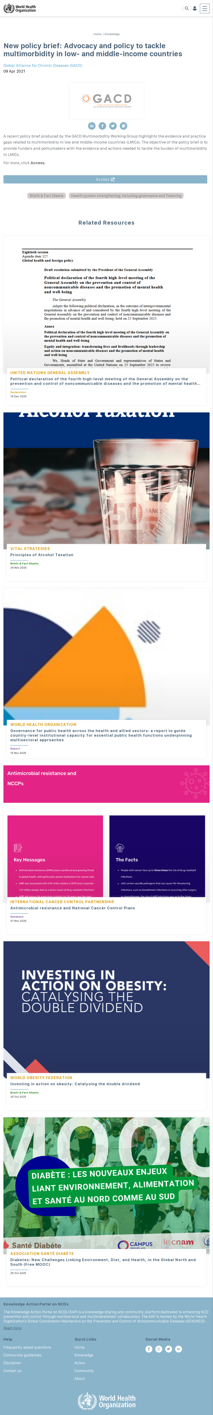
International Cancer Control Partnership (62, 902)
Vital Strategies (30, 549)
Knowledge (112, 34)
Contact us (12, 1371)
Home (98, 34)
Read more (12, 1328)
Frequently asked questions (27, 1347)
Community (84, 1371)
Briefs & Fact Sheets (46, 196)
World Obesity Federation (41, 1078)
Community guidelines (22, 1355)
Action (79, 1363)
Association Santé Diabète (42, 1254)
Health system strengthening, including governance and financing (126, 196)
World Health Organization (43, 724)
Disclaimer (12, 1363)
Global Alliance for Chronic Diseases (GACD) (42, 65)
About (79, 1378)
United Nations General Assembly (50, 373)
